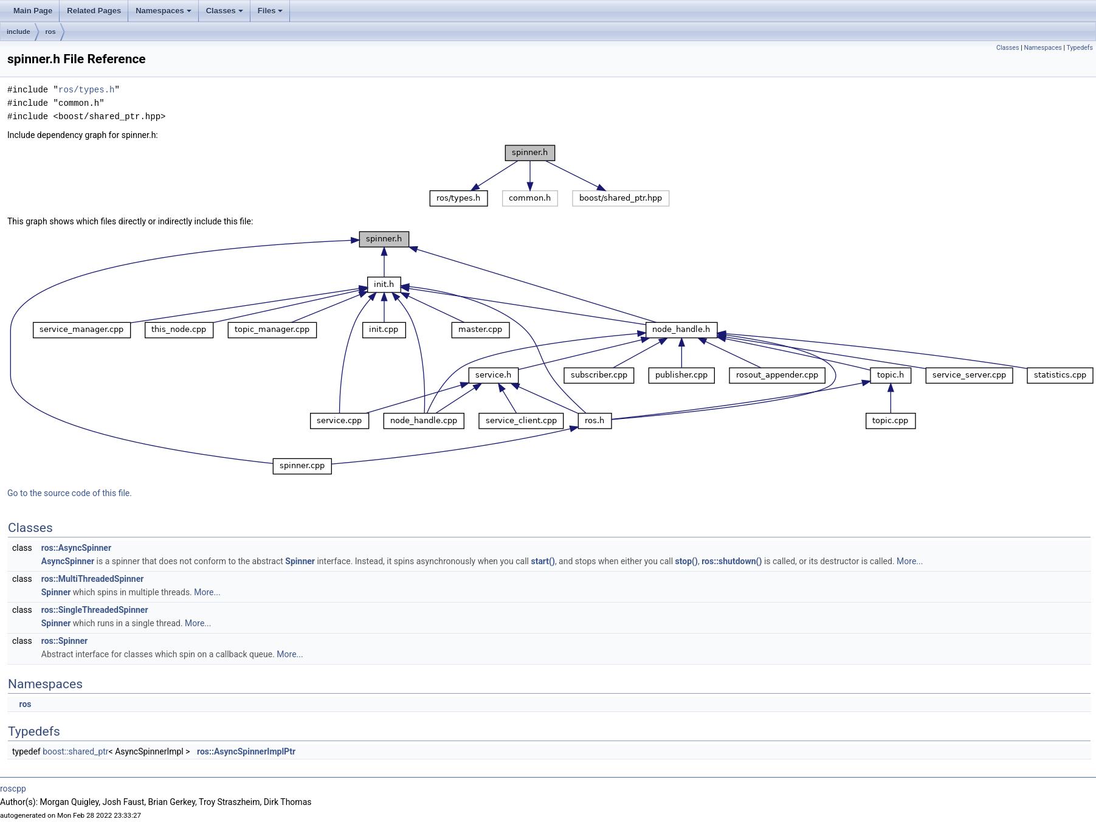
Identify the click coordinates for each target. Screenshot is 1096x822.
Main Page (32, 10)
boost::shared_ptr (75, 751)
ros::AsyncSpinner (76, 548)
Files (271, 14)
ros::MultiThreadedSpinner (92, 579)
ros (51, 31)
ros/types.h (86, 89)
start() (542, 561)
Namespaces (164, 14)
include (18, 31)
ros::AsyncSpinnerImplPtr (246, 751)
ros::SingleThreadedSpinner (94, 610)
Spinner (300, 561)
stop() (686, 561)
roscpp (13, 788)
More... (910, 561)
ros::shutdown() (731, 561)
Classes (225, 14)
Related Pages (94, 10)
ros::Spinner (64, 641)
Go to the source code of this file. (69, 493)
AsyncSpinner (67, 561)
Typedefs (1079, 48)
